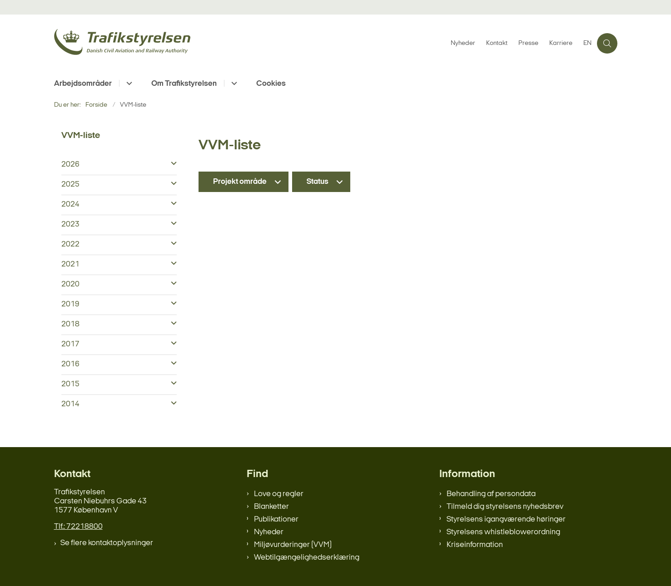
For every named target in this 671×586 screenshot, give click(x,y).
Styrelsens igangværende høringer (506, 519)
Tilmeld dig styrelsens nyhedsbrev (505, 507)
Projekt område (240, 182)
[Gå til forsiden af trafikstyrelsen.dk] (249, 43)
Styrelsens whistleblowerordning (503, 532)
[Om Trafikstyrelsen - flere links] (233, 83)
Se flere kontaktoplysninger (106, 543)
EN (587, 43)
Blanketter (271, 507)
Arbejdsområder (83, 84)
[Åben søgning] (607, 43)
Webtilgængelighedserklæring (306, 557)
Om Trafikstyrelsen (184, 84)
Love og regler (278, 494)
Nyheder (268, 532)
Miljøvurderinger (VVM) (293, 545)
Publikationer (276, 519)
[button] (171, 164)
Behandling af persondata (491, 494)
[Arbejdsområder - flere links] (128, 83)
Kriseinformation (475, 545)
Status (317, 182)
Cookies (271, 84)
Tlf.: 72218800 (78, 527)
